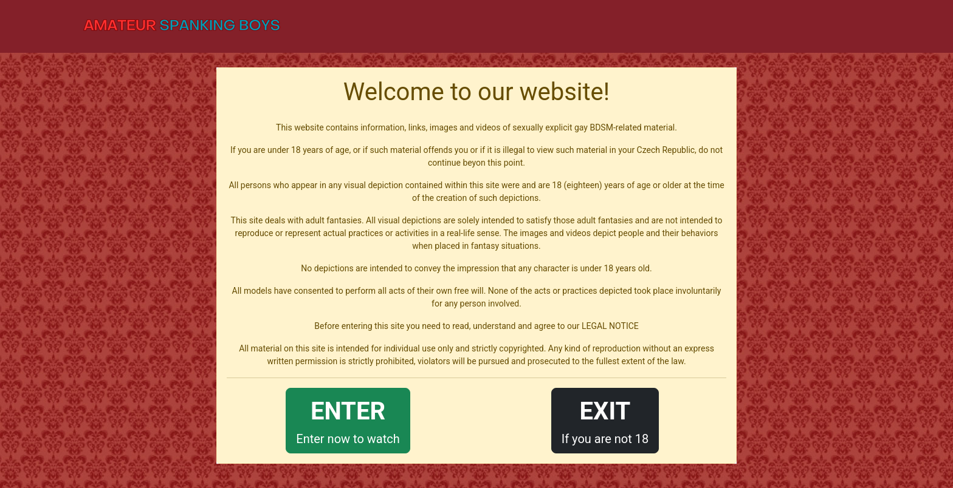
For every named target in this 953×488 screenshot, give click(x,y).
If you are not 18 (605, 419)
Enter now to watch (347, 419)
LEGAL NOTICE (610, 326)
